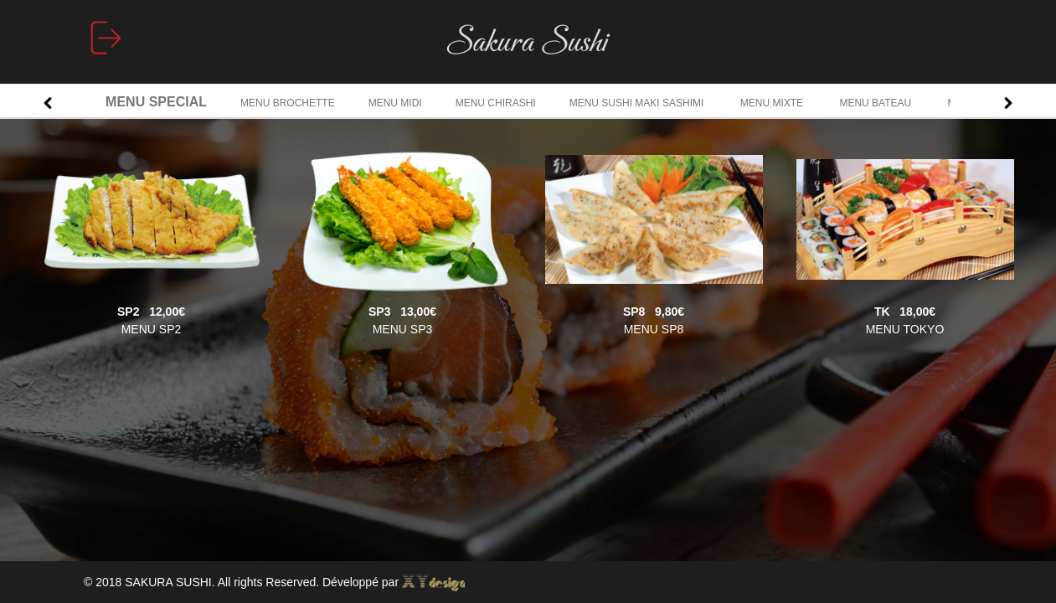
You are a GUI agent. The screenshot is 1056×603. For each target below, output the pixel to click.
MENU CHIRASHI (496, 103)
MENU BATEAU (876, 103)
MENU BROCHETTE (287, 103)
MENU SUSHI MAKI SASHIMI (638, 103)
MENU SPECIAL (156, 102)
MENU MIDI (395, 103)
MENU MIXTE (773, 103)
